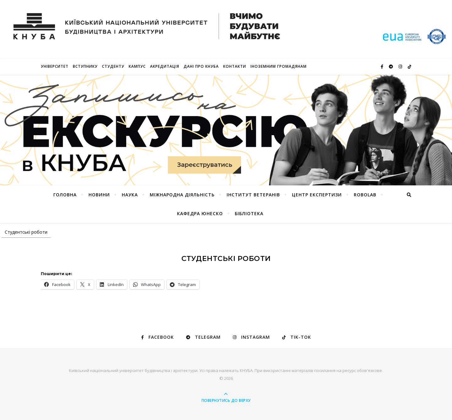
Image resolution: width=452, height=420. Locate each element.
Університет (54, 66)
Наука (130, 195)
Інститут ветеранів (253, 195)
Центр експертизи (317, 195)
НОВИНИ (99, 195)
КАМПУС (137, 66)
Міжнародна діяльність (182, 195)
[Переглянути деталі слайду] (226, 130)
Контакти (234, 66)
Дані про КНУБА (201, 66)
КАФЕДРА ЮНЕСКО (200, 213)
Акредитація (164, 66)
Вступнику (85, 66)
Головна (65, 195)
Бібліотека (249, 213)
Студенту (113, 66)
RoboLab (365, 195)
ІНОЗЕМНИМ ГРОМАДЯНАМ (278, 66)
